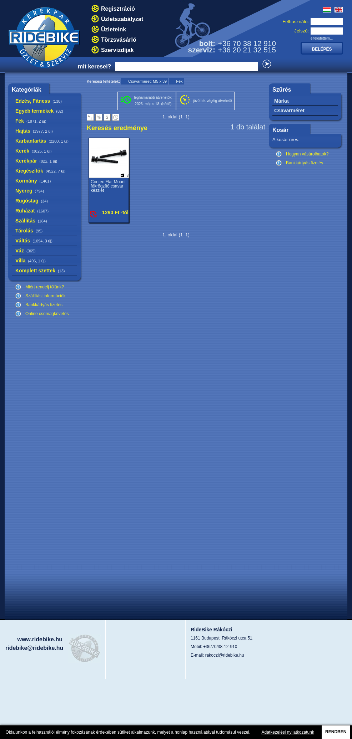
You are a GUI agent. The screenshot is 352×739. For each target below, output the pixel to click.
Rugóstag (31, 201)
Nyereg (29, 191)
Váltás (33, 240)
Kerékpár (36, 161)
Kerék (33, 151)
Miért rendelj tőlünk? (44, 286)
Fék (30, 121)
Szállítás (31, 221)
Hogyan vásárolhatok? (307, 154)
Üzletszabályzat (122, 19)
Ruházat (32, 211)
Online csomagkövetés (47, 313)
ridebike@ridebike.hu (34, 648)
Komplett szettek (40, 270)
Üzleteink (113, 29)
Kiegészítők (40, 171)
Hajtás (34, 131)
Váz (25, 250)
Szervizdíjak (117, 50)
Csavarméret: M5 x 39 (147, 81)
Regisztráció (118, 9)
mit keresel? (94, 66)
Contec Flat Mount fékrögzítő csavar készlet (108, 186)
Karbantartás (42, 141)
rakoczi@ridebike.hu (224, 655)
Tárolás (28, 230)
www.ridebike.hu (39, 639)
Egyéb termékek (39, 111)
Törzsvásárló (118, 40)
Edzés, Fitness (38, 101)
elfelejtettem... (322, 38)
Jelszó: (302, 31)
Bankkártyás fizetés (43, 304)
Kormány (33, 181)
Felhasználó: (295, 21)
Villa (30, 260)
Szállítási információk (45, 295)
